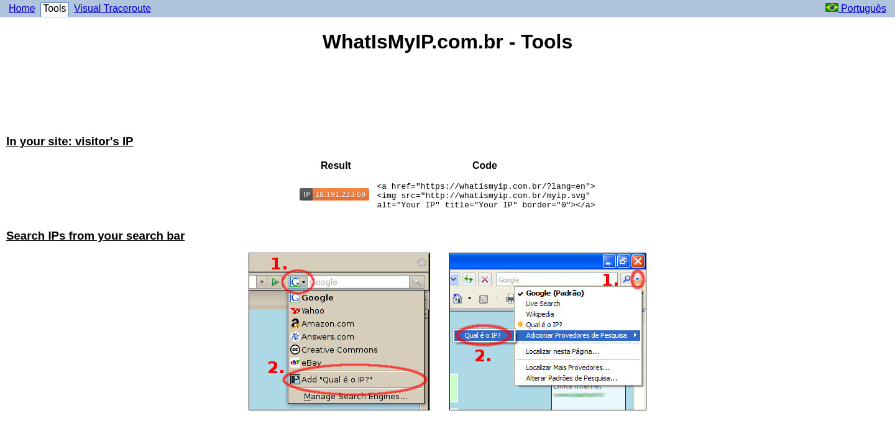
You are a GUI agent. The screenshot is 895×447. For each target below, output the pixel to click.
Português (855, 8)
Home (22, 8)
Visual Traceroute (112, 8)
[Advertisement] (447, 95)
